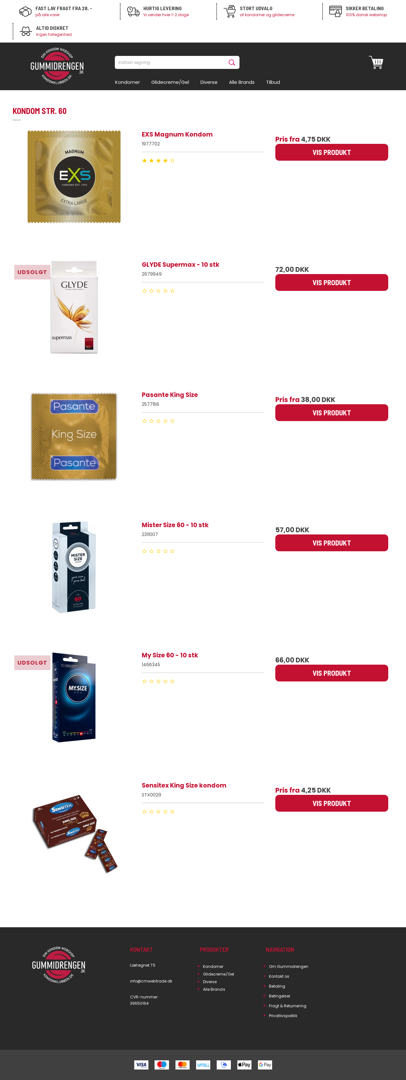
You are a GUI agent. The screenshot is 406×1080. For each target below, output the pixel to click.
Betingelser (280, 996)
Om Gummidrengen (289, 966)
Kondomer (213, 966)
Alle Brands (214, 989)
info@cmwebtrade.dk (151, 981)
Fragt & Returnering (287, 1006)
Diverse (210, 981)
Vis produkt (331, 152)
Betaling (277, 986)
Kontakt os (279, 976)
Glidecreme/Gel (218, 974)
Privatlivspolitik (283, 1015)
